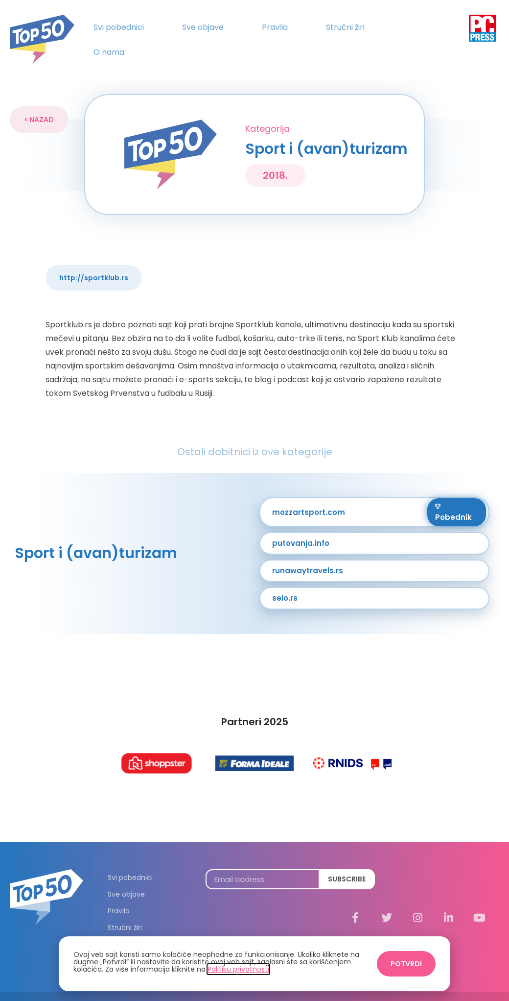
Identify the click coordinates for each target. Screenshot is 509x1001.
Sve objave (203, 27)
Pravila (275, 27)
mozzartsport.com (308, 497)
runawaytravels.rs (307, 556)
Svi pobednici (118, 27)
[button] (39, 105)
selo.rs (285, 583)
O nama (108, 52)
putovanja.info (300, 528)
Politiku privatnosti (238, 969)
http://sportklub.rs (93, 263)
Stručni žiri (345, 27)
